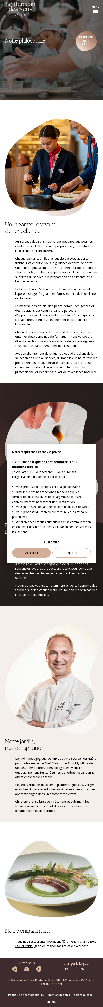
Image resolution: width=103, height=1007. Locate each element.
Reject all (72, 553)
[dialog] (51, 503)
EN (82, 969)
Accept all (31, 553)
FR (66, 969)
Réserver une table (86, 40)
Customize (51, 542)
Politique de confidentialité (26, 995)
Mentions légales (59, 995)
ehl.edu (51, 1002)
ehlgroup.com (83, 995)
